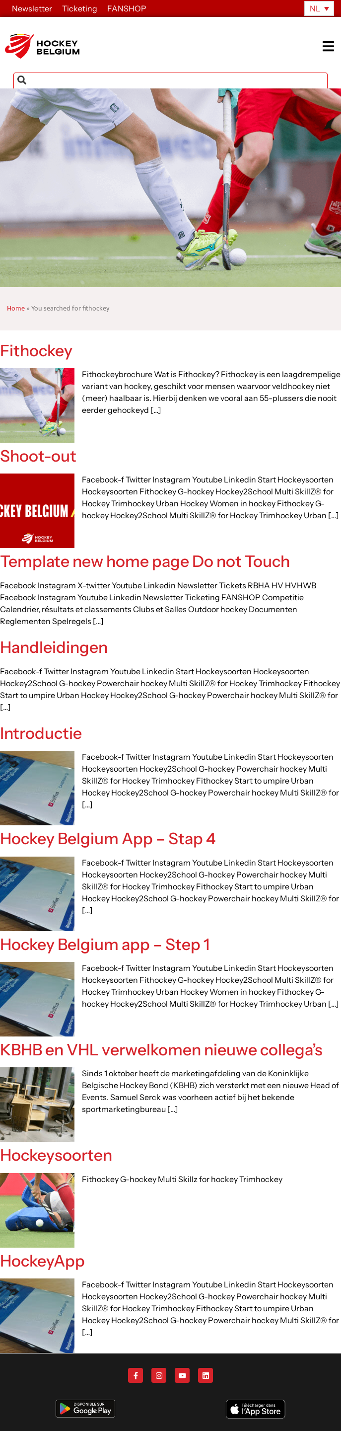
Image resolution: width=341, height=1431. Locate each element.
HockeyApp (42, 1261)
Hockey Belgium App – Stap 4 (107, 838)
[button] (332, 46)
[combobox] (170, 82)
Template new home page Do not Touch (145, 561)
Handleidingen (54, 647)
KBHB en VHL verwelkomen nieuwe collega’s (161, 1049)
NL (315, 8)
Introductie (41, 733)
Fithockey (36, 350)
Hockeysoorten (56, 1155)
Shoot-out (38, 456)
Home (16, 308)
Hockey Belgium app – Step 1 (104, 944)
